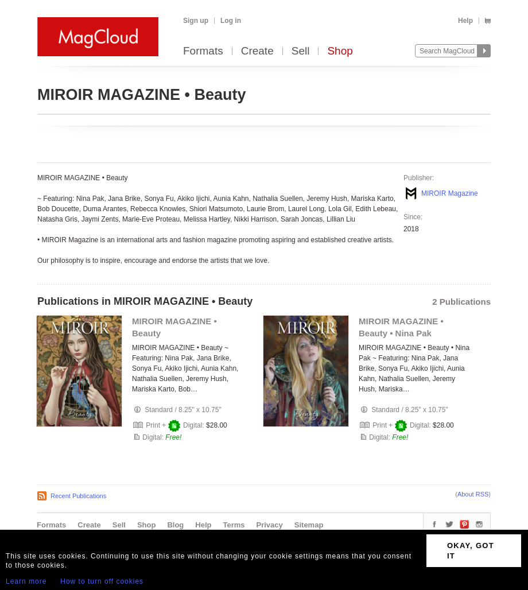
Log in (230, 21)
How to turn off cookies (101, 581)
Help (465, 21)
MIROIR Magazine (449, 193)
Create (257, 51)
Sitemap (309, 525)
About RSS (472, 494)
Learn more (26, 581)
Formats (203, 51)
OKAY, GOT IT (470, 550)
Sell (301, 51)
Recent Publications (78, 495)
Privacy (270, 525)
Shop (339, 51)
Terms (233, 525)
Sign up (195, 21)
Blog (175, 525)
